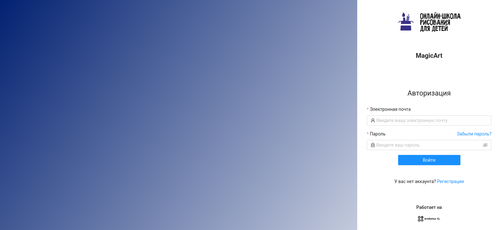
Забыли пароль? (474, 133)
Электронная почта (390, 109)
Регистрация (450, 181)
